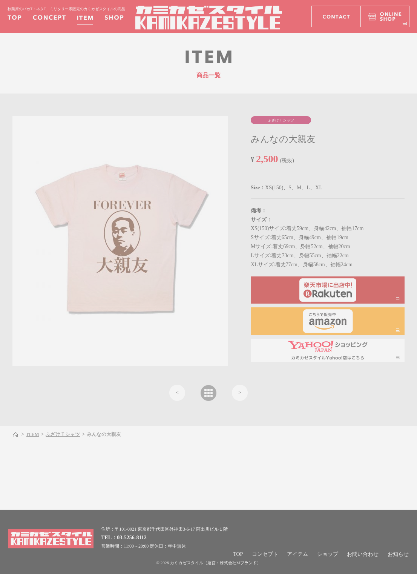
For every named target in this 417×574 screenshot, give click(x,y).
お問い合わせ (363, 554)
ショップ (327, 554)
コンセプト (265, 554)
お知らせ (398, 554)
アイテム (297, 554)
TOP (238, 554)
